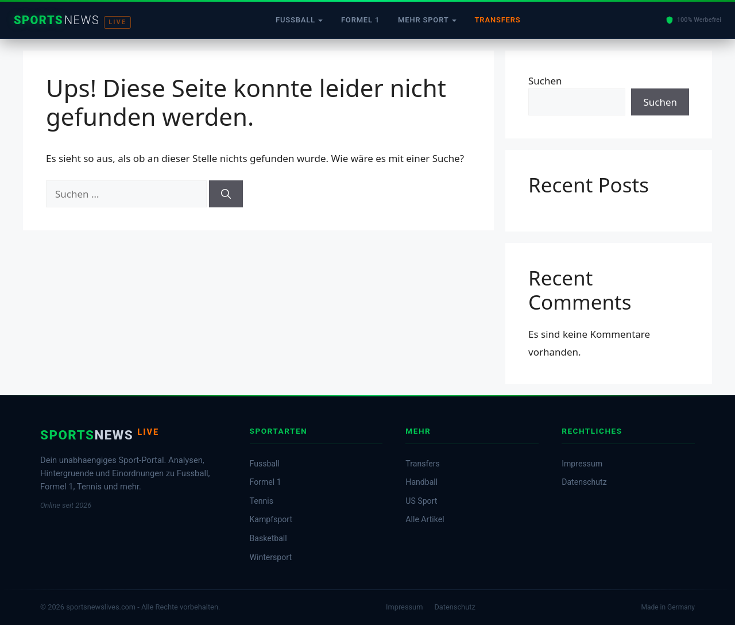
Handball (421, 482)
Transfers (498, 20)
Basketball (268, 538)
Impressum (582, 463)
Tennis (261, 501)
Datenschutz (584, 482)
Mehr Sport (423, 20)
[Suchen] (226, 194)
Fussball (295, 20)
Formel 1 (360, 20)
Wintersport (271, 557)
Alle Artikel (424, 519)
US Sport (421, 501)
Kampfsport (271, 519)
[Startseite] (72, 20)
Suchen (545, 80)
